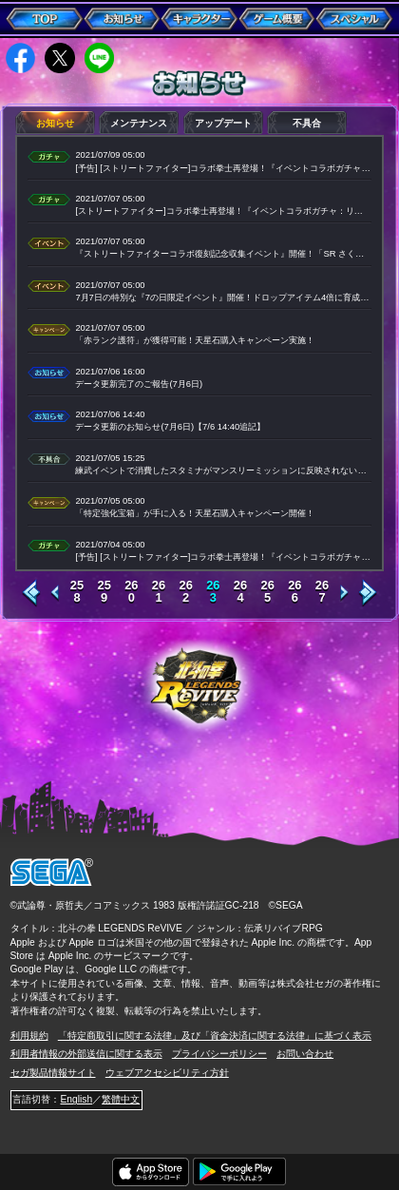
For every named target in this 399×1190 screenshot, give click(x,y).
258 (77, 592)
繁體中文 (121, 1099)
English (76, 1099)
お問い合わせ (304, 1053)
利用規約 (29, 1035)
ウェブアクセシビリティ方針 (167, 1072)
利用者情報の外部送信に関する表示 (86, 1053)
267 (322, 592)
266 (294, 592)
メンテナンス (138, 123)
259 (103, 592)
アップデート (223, 123)
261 (158, 592)
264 (240, 592)
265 (268, 592)
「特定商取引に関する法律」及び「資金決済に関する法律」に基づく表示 (214, 1035)
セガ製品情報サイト (53, 1072)
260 (131, 592)
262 (186, 592)
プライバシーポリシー (219, 1053)
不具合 (307, 123)
